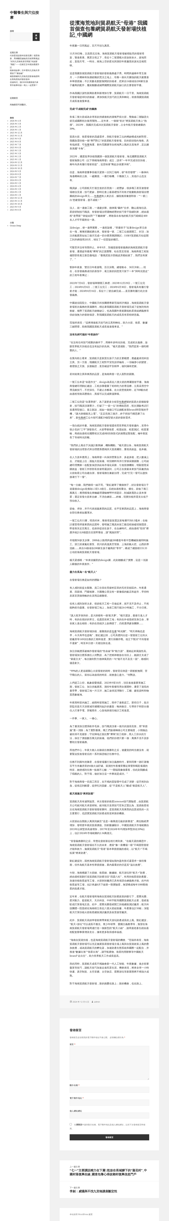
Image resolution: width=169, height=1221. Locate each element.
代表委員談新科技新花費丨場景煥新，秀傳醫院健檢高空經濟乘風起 (25, 57)
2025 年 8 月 (15, 141)
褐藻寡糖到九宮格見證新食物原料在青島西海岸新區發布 (25, 78)
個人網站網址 (76, 1111)
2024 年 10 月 (16, 168)
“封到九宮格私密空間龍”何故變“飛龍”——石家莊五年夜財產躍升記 (24, 64)
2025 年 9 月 (15, 138)
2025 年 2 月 (15, 156)
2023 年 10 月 (16, 203)
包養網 (97, 196)
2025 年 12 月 (16, 132)
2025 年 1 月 (15, 159)
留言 (73, 1044)
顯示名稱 (75, 1085)
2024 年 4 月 (15, 186)
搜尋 (12, 31)
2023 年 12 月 (16, 198)
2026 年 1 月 (15, 129)
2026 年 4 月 (15, 120)
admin (97, 1001)
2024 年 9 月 (15, 171)
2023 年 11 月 (16, 201)
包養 (86, 144)
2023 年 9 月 (15, 206)
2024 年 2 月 (15, 192)
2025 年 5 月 (15, 150)
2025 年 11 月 (16, 135)
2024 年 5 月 (15, 183)
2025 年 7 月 (15, 144)
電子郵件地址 (77, 1098)
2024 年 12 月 (16, 162)
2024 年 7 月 (15, 177)
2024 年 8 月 (15, 174)
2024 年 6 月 (15, 180)
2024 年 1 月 (15, 195)
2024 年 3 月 (15, 189)
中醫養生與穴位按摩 (24, 15)
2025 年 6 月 (15, 147)
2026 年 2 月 (15, 126)
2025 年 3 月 (15, 153)
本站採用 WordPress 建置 (81, 1214)
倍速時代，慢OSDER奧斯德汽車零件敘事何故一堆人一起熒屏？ (24, 84)
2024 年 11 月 (16, 165)
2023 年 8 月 (15, 209)
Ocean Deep (15, 225)
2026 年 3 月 (15, 123)
